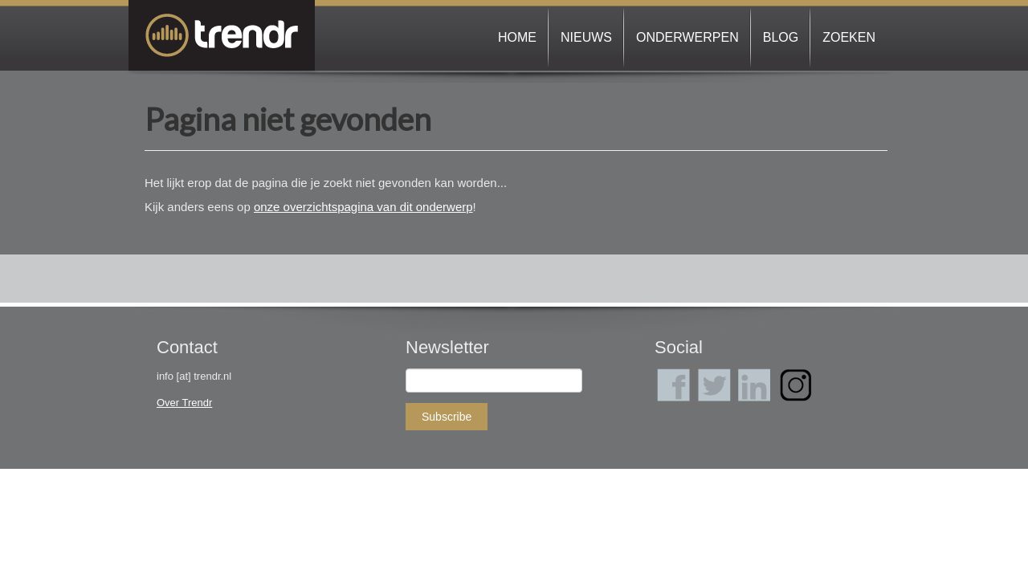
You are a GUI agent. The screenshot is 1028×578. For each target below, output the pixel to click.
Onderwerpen (687, 37)
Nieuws (586, 37)
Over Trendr (184, 403)
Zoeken (848, 37)
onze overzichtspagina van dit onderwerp (363, 207)
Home (517, 37)
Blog (780, 37)
